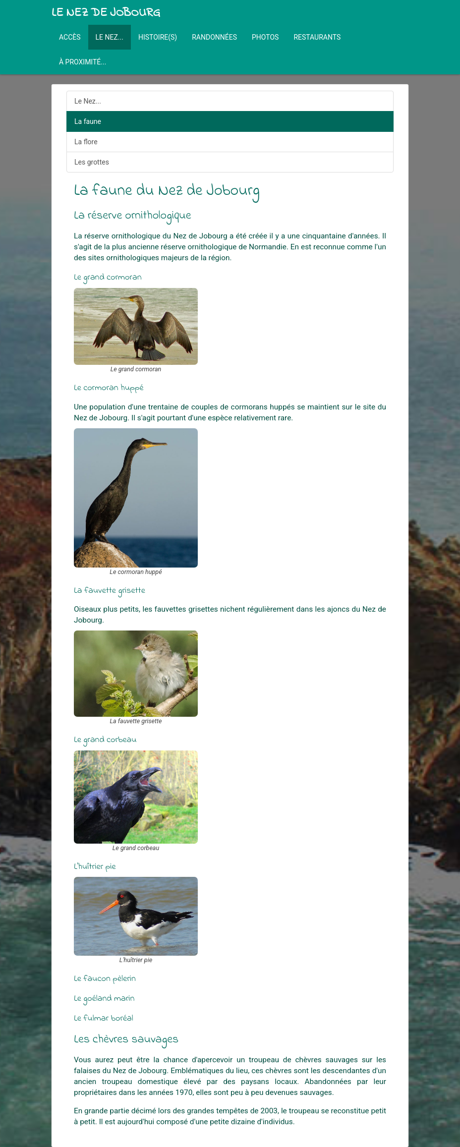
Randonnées (214, 37)
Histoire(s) (157, 37)
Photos (265, 37)
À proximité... (82, 62)
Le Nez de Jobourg (106, 13)
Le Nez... (109, 37)
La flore (86, 142)
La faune (87, 121)
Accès (70, 37)
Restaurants (317, 37)
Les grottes (91, 162)
